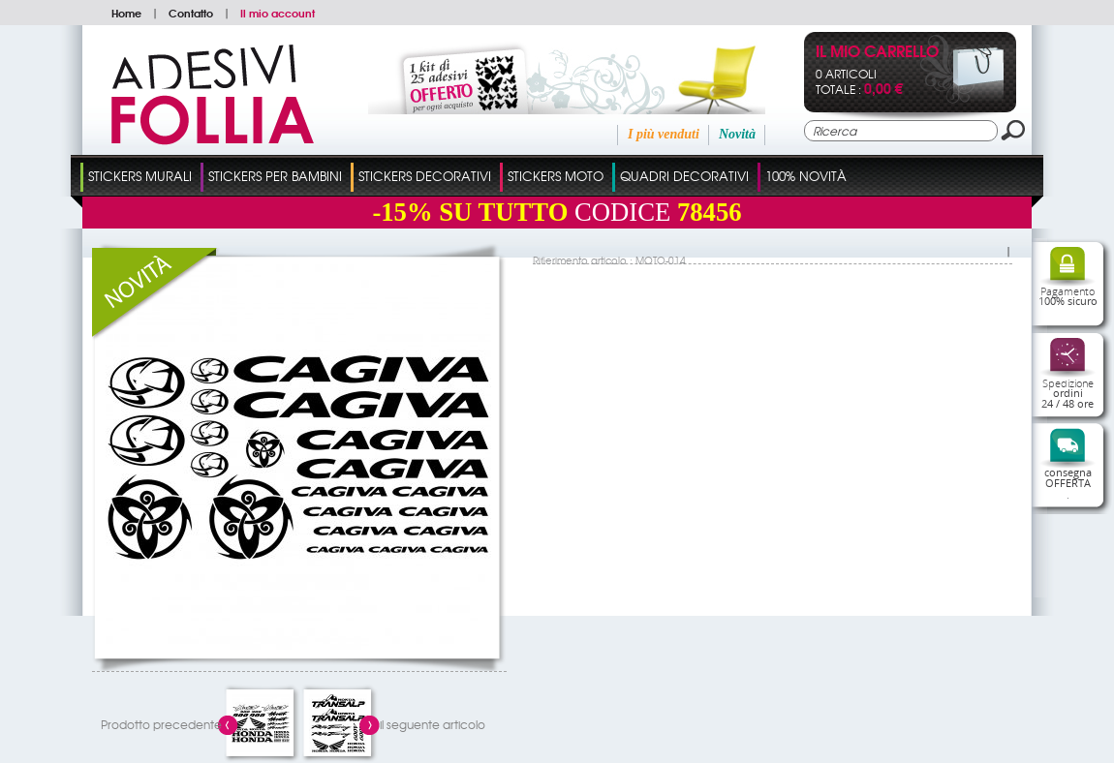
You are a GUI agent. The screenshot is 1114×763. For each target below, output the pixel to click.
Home (126, 12)
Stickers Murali (140, 176)
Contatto (191, 12)
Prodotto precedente (161, 724)
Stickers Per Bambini (275, 176)
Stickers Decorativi (424, 176)
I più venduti (663, 134)
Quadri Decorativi (684, 176)
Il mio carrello (877, 53)
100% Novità (806, 176)
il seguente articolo (432, 724)
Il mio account (277, 12)
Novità (737, 134)
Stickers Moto (555, 176)
